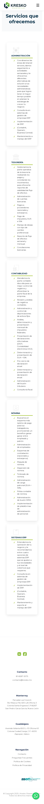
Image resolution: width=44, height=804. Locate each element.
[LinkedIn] (19, 655)
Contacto (22, 754)
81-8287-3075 (22, 676)
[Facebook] (25, 655)
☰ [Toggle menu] (38, 5)
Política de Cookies (22, 761)
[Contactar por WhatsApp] (35, 795)
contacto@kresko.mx (22, 680)
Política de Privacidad (22, 765)
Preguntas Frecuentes (22, 758)
